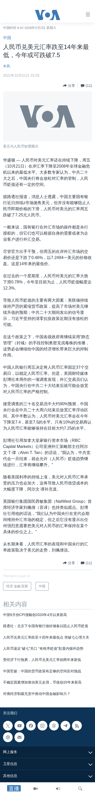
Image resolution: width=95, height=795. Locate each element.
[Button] (69, 86)
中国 (7, 38)
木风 (6, 66)
